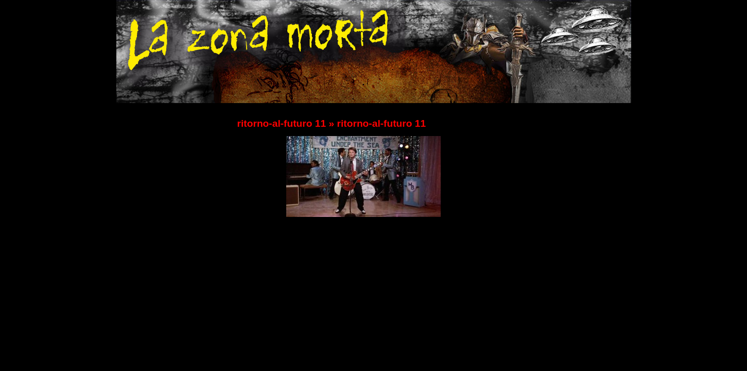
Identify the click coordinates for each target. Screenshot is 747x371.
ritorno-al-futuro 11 (281, 123)
